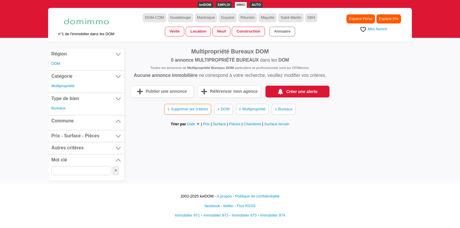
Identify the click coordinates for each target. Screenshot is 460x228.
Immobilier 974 (272, 215)
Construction (248, 31)
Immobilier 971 (187, 215)
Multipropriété (63, 86)
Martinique (206, 17)
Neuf (221, 31)
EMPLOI (224, 4)
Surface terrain (276, 124)
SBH (311, 17)
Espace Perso (361, 18)
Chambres (252, 124)
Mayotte (267, 17)
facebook (212, 206)
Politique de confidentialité (257, 196)
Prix (207, 124)
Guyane (227, 17)
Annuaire (282, 31)
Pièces (235, 124)
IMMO (240, 4)
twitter (228, 206)
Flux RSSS (246, 206)
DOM (55, 63)
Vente (175, 31)
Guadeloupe (180, 17)
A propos (224, 196)
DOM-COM (154, 17)
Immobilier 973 (244, 215)
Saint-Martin (290, 17)
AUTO (256, 4)
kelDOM (205, 4)
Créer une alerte (302, 91)
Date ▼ (193, 124)
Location (198, 31)
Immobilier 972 (215, 215)
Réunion (248, 17)
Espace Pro (388, 18)
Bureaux (58, 108)
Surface (220, 124)
